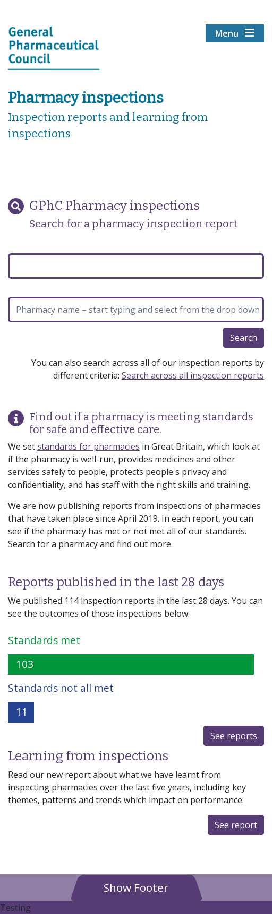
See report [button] (236, 825)
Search (243, 338)
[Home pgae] (54, 47)
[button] (136, 887)
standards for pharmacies (88, 446)
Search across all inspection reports (193, 375)
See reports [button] (233, 736)
